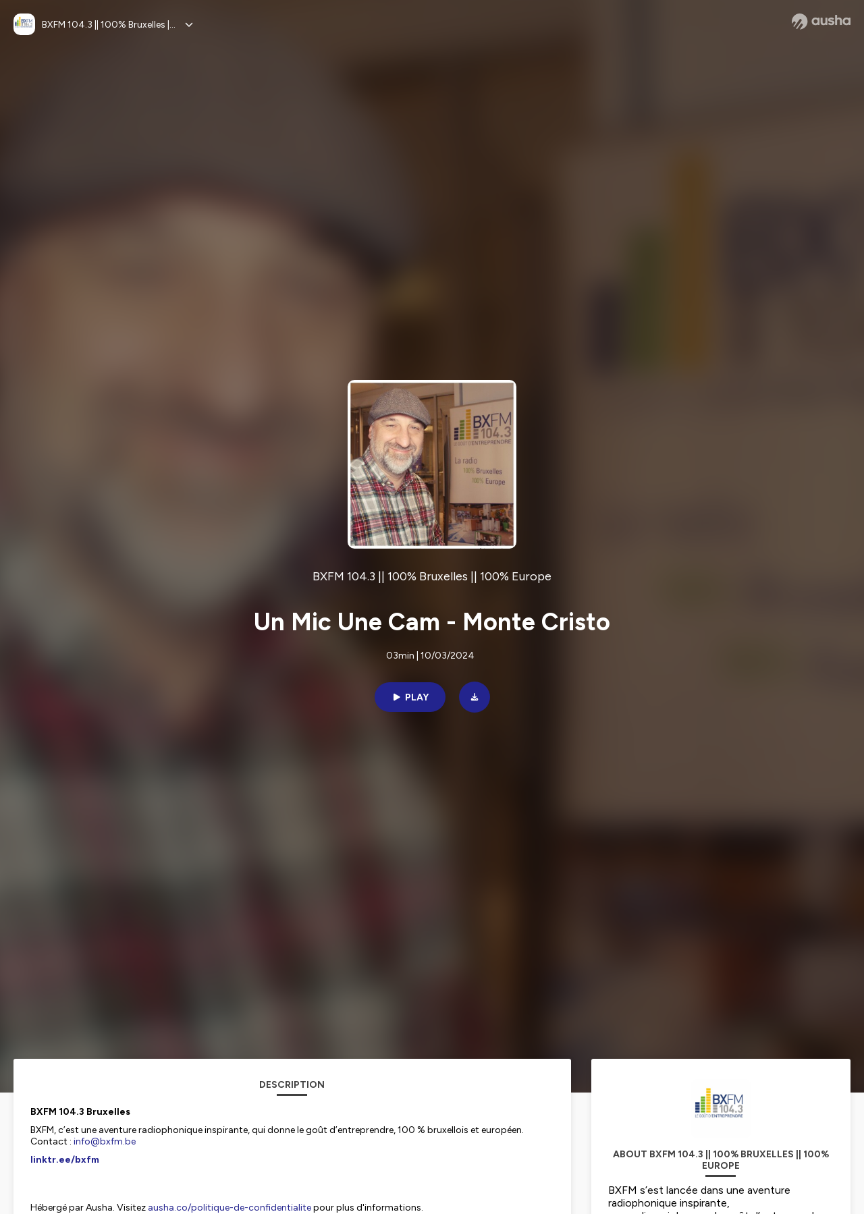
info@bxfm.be (105, 1141)
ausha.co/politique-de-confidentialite (229, 1207)
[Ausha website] (821, 21)
